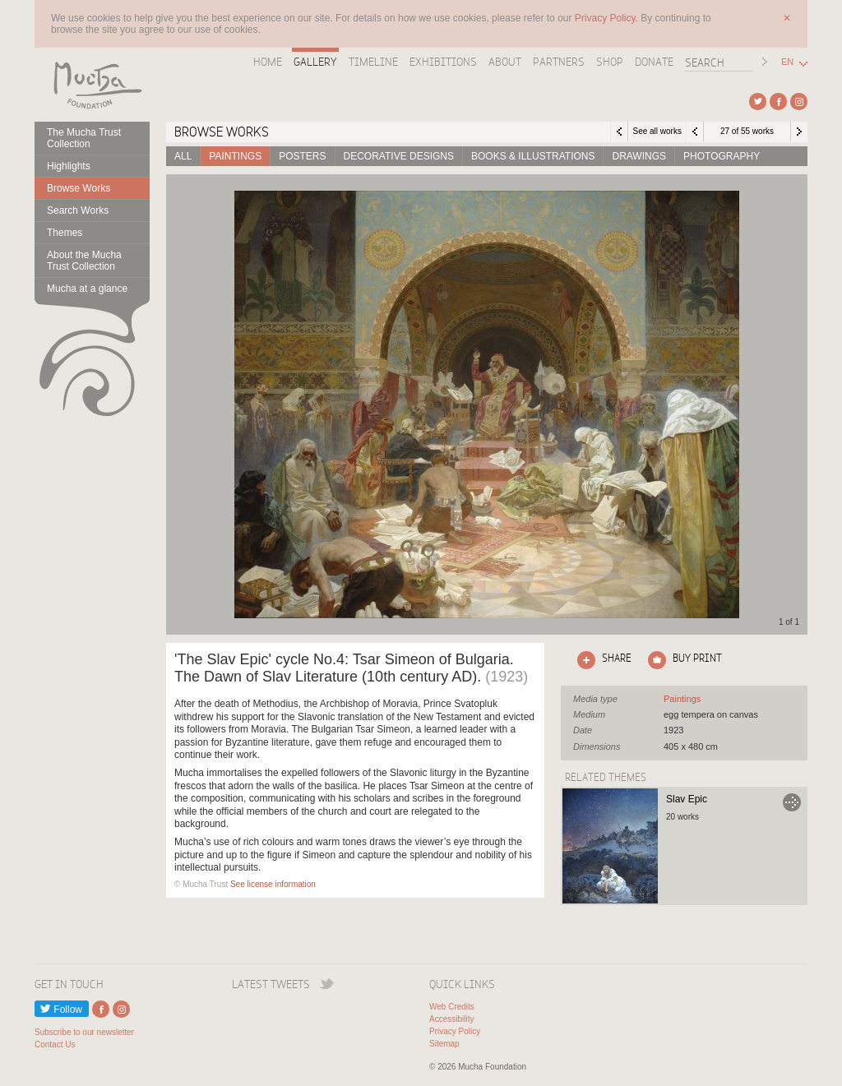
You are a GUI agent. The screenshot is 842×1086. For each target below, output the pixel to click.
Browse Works (78, 188)
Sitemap (444, 1043)
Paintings (235, 156)
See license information (273, 884)
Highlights (68, 166)
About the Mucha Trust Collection (84, 260)
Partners (559, 61)
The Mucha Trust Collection (84, 138)
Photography (721, 156)
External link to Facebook (778, 101)
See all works (656, 131)
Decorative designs (399, 156)
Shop (609, 61)
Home (267, 61)
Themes (64, 232)
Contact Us (55, 1044)
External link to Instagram (798, 101)
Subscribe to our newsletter (84, 1032)
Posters (302, 156)
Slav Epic (686, 799)
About (504, 61)
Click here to (601, 660)
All (183, 156)
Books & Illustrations (532, 156)
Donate (654, 61)
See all (682, 699)
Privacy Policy (454, 1031)
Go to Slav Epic (792, 802)
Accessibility (451, 1019)
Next (799, 131)
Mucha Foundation (92, 85)
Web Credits (451, 1006)
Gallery (315, 61)
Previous (695, 131)
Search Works (78, 210)
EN (787, 62)
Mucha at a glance (87, 288)
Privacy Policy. (608, 18)
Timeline (373, 61)
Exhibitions (443, 61)
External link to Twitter (757, 101)
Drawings (639, 156)
